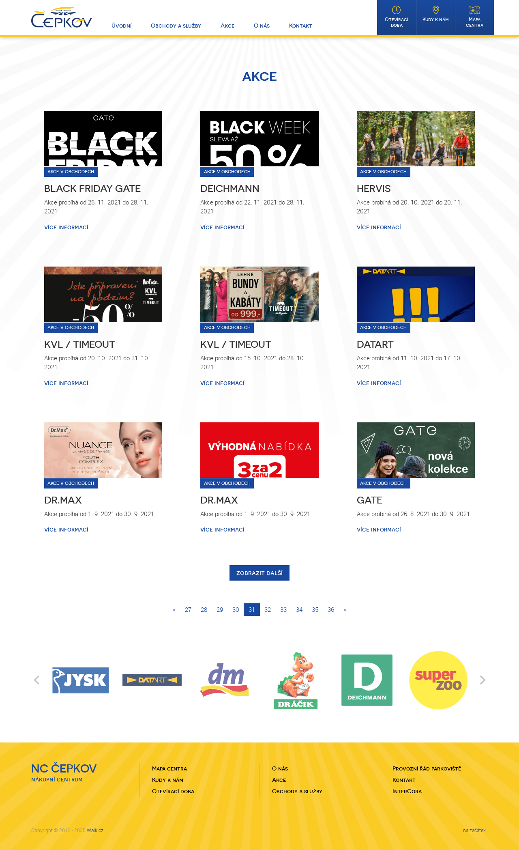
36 (331, 609)
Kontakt (300, 25)
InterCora (407, 791)
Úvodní (121, 25)
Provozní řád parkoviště (426, 768)
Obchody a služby (176, 25)
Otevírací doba (396, 22)
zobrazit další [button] (259, 573)
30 (235, 609)
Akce (227, 25)
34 (299, 609)
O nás (262, 25)
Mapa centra (474, 22)
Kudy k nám (435, 19)
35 (315, 609)
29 (220, 609)
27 (188, 609)
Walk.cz (95, 830)
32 (267, 609)
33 (283, 609)
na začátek (474, 830)
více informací (66, 227)
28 (204, 609)
